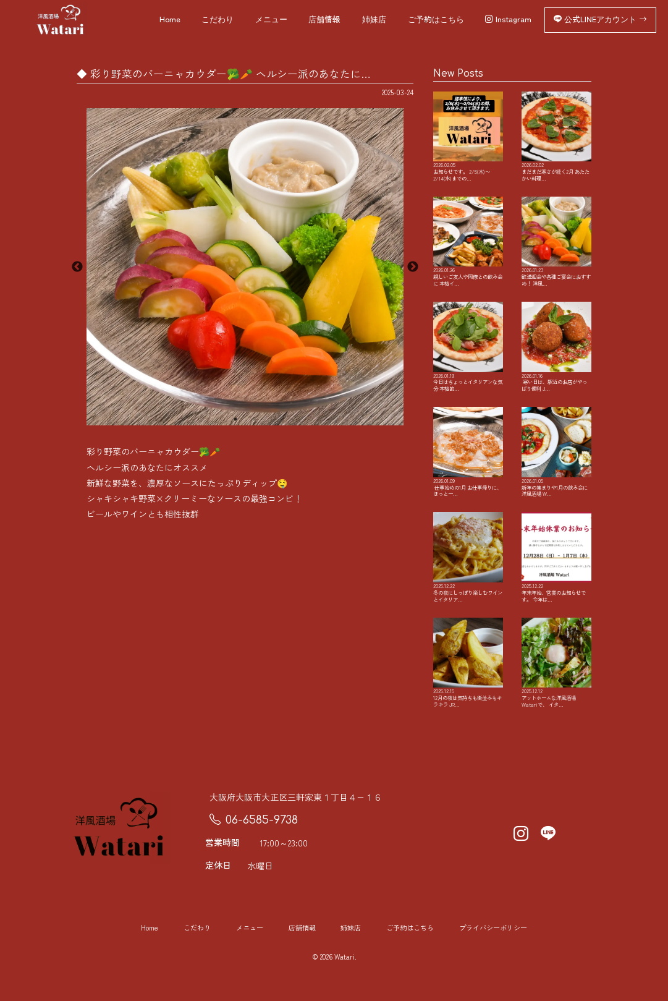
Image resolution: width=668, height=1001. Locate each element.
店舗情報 (324, 19)
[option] (245, 266)
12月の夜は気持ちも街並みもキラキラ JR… (468, 689)
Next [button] (413, 267)
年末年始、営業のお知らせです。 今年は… (556, 581)
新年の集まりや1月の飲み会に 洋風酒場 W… (556, 472)
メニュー (271, 19)
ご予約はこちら (436, 19)
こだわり (217, 19)
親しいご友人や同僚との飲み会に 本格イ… (468, 255)
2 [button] (254, 419)
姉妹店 (374, 19)
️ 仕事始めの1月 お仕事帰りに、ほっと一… (468, 472)
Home (169, 19)
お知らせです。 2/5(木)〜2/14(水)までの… (468, 142)
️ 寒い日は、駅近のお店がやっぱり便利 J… (556, 364)
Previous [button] (77, 267)
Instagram (508, 19)
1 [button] (235, 419)
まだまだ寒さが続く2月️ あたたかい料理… (556, 138)
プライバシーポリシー (493, 956)
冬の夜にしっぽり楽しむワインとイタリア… (468, 581)
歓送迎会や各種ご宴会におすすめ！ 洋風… (556, 255)
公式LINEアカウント (600, 19)
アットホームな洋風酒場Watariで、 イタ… (556, 689)
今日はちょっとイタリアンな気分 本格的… (468, 364)
